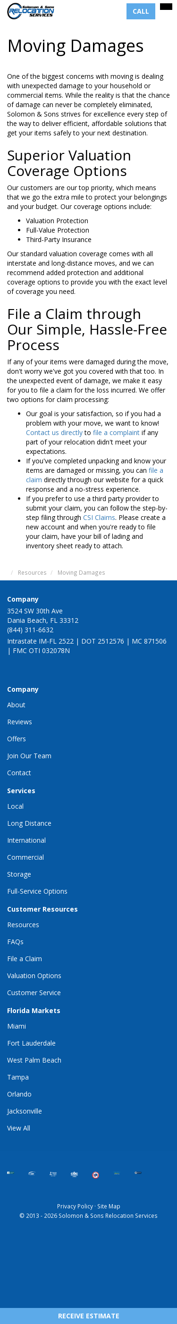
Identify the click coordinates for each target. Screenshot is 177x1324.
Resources (23, 924)
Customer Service (34, 992)
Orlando (19, 1093)
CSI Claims (99, 517)
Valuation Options (34, 975)
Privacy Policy (75, 1206)
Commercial (25, 857)
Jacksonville (24, 1110)
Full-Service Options (37, 891)
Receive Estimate (88, 1315)
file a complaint (116, 432)
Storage (19, 874)
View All (18, 1127)
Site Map (108, 1206)
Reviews (19, 721)
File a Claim (24, 958)
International (26, 840)
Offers (16, 738)
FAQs (15, 941)
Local (15, 806)
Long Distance (29, 823)
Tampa (18, 1077)
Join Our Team (29, 755)
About (16, 704)
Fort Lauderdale (31, 1043)
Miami (16, 1026)
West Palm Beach (34, 1060)
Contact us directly (54, 432)
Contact (19, 772)
